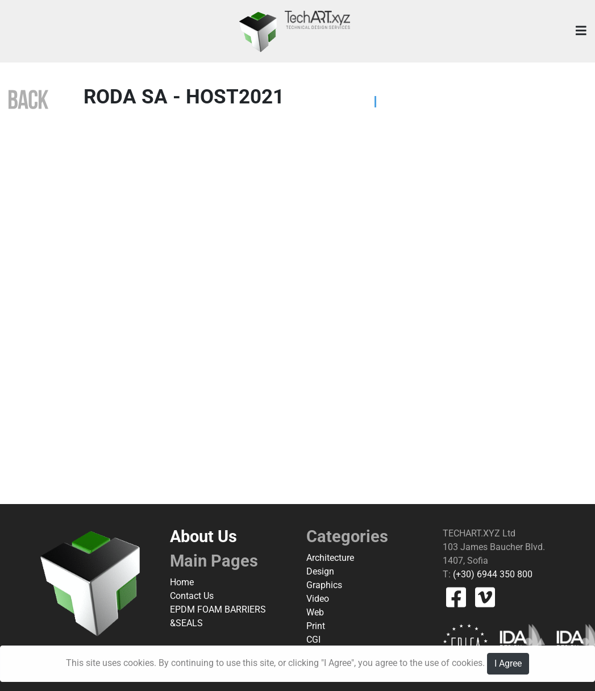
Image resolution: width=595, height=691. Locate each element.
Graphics (324, 585)
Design (320, 571)
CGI (313, 639)
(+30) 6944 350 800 (491, 574)
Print (315, 626)
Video (317, 598)
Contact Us (192, 595)
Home (182, 582)
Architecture (330, 557)
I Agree (508, 663)
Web (315, 612)
